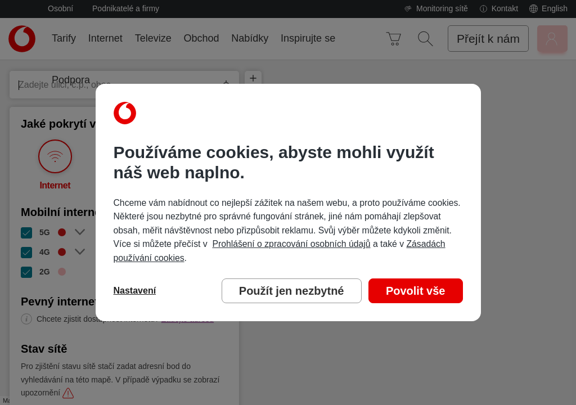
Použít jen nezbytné (291, 291)
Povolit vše (416, 291)
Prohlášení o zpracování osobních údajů (291, 244)
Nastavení (135, 290)
